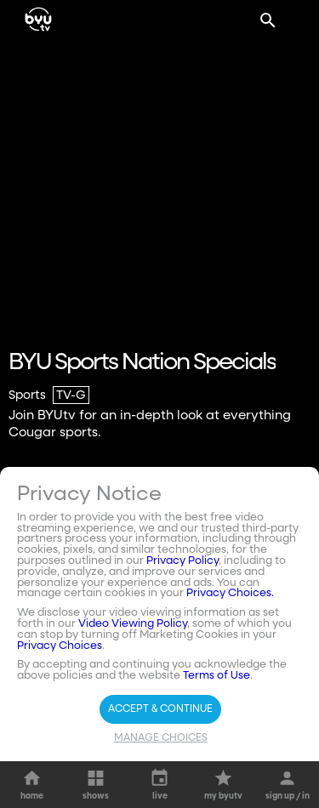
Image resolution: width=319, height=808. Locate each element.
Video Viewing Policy (132, 623)
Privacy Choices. (230, 593)
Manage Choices (161, 738)
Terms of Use (216, 675)
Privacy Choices (59, 646)
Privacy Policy (182, 560)
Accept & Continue (160, 709)
